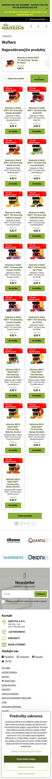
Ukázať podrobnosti (26, 774)
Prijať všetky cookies (26, 759)
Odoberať (40, 594)
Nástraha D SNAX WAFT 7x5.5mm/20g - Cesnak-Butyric (36, 162)
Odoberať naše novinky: (25, 586)
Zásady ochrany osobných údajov (26, 751)
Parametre (39, 78)
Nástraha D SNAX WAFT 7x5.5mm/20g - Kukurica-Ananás (13, 215)
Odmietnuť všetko (26, 767)
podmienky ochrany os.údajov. (19, 604)
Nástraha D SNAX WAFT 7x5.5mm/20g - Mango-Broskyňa (28, 60)
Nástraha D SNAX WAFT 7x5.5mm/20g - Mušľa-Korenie (13, 162)
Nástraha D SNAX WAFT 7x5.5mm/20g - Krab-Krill (36, 110)
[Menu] (46, 26)
